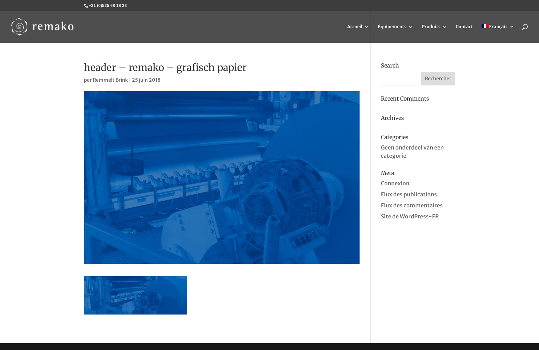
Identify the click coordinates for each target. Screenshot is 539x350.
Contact (464, 27)
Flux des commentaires (412, 205)
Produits (431, 27)
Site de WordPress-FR (410, 216)
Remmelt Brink (110, 80)
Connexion (395, 183)
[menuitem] (498, 33)
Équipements (392, 27)
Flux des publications (409, 194)
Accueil (354, 27)
